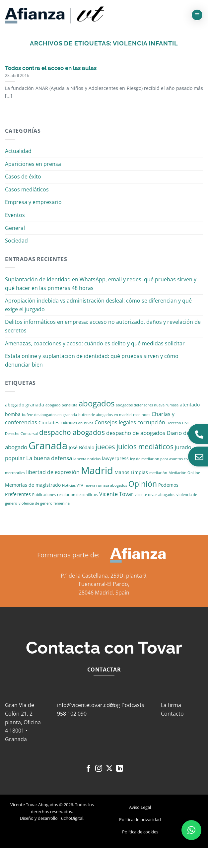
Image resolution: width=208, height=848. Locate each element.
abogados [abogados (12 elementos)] (96, 403)
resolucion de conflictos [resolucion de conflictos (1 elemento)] (77, 494)
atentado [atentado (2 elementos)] (190, 404)
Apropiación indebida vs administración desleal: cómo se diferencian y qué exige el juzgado (98, 305)
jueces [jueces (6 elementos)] (105, 446)
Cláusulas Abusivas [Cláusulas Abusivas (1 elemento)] (77, 423)
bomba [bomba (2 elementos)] (13, 414)
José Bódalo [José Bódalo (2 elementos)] (81, 447)
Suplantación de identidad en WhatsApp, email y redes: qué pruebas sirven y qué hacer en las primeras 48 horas (100, 284)
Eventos (15, 215)
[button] (197, 15)
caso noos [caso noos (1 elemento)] (141, 414)
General (15, 228)
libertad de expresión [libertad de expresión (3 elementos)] (53, 472)
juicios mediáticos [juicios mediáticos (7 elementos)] (144, 446)
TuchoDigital (71, 818)
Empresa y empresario (33, 202)
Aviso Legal (140, 807)
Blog (114, 705)
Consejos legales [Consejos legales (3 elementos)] (115, 422)
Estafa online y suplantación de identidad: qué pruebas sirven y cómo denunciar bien (91, 360)
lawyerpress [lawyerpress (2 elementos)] (115, 458)
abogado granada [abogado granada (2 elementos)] (24, 404)
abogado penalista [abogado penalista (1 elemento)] (61, 405)
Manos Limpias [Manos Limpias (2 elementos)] (131, 472)
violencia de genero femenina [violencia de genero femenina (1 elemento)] (44, 503)
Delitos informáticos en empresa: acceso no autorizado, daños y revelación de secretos (103, 326)
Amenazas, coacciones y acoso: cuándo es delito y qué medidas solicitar (95, 343)
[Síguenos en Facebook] (88, 769)
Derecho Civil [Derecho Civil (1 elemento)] (178, 423)
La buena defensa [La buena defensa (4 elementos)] (49, 458)
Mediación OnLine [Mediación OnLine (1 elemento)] (184, 472)
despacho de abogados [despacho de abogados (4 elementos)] (135, 433)
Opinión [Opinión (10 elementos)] (142, 484)
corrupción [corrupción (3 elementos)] (151, 422)
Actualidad (18, 151)
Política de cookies (140, 832)
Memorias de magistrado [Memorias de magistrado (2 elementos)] (33, 485)
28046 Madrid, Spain (104, 592)
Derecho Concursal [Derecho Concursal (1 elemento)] (21, 433)
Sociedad (16, 240)
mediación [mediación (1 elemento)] (158, 472)
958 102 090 (72, 713)
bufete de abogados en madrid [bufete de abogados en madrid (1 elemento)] (105, 414)
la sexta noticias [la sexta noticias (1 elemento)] (87, 459)
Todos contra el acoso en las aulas (51, 68)
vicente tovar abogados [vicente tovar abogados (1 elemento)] (155, 494)
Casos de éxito (23, 176)
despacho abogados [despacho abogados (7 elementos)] (72, 432)
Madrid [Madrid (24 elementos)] (97, 470)
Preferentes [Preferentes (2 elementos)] (18, 494)
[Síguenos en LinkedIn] (119, 769)
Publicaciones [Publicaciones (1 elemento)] (44, 494)
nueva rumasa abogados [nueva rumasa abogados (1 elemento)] (106, 485)
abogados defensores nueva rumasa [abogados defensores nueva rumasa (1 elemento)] (147, 405)
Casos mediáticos (27, 189)
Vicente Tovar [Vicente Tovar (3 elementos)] (116, 494)
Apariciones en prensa (33, 164)
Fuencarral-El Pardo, (104, 584)
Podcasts (132, 705)
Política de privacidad (140, 819)
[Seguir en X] (109, 769)
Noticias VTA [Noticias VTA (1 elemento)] (72, 485)
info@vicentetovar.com (86, 705)
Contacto (172, 713)
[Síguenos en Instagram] (98, 769)
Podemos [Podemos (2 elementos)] (168, 485)
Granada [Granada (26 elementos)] (48, 445)
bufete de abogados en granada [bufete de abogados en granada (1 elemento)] (49, 414)
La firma (171, 705)
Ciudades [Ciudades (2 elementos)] (48, 422)
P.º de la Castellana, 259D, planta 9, (104, 575)
